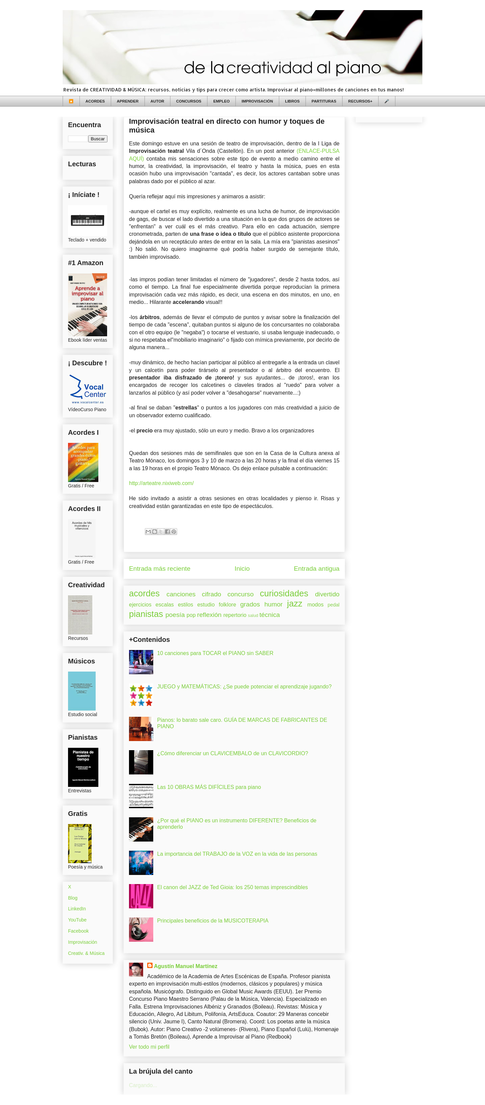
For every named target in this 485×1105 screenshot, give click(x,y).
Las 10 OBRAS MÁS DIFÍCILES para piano (209, 787)
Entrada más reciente (159, 568)
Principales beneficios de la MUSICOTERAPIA (212, 921)
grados (250, 604)
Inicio (242, 568)
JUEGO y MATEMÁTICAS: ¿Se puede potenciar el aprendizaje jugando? (244, 686)
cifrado (211, 594)
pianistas (146, 614)
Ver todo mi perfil (149, 1047)
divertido (327, 594)
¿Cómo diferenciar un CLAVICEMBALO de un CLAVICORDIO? (232, 753)
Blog (72, 898)
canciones (180, 594)
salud (253, 615)
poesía (175, 614)
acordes (144, 593)
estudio (206, 604)
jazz (294, 603)
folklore (227, 604)
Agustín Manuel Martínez (185, 966)
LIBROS (292, 101)
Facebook (78, 931)
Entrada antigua (317, 568)
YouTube (77, 920)
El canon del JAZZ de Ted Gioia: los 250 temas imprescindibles (232, 887)
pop (191, 615)
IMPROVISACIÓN (257, 101)
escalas (165, 604)
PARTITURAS (324, 101)
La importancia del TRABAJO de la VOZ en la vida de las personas (237, 854)
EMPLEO (221, 101)
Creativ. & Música (86, 953)
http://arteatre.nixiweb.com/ (161, 483)
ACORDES (95, 101)
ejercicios (140, 604)
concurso (240, 594)
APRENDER (128, 101)
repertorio (234, 615)
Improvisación (82, 942)
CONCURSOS (188, 101)
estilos (185, 604)
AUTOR (157, 101)
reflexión (209, 614)
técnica (269, 614)
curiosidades (284, 593)
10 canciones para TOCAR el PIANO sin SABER (215, 653)
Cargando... (143, 1085)
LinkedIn (77, 908)
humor (273, 604)
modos (316, 604)
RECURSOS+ (360, 101)
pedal (334, 604)
